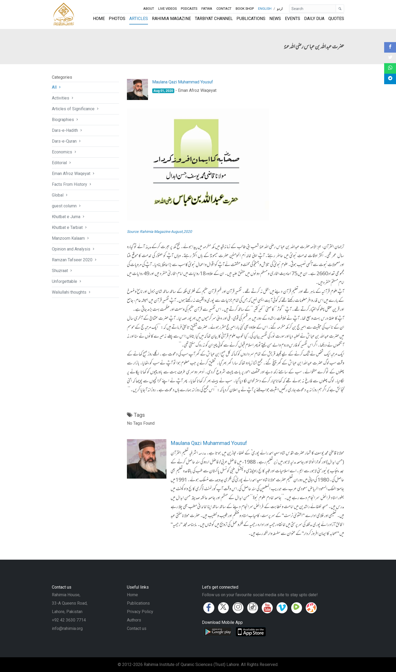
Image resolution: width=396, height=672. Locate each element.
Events (292, 18)
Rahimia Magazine (171, 18)
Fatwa (206, 9)
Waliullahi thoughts (72, 292)
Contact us (136, 628)
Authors (134, 620)
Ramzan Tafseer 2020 (75, 259)
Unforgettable (67, 281)
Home (99, 18)
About (148, 9)
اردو (280, 9)
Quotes (336, 18)
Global (60, 195)
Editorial (62, 162)
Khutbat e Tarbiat (70, 227)
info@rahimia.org (67, 628)
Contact (223, 9)
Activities (63, 98)
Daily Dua (314, 18)
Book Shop (245, 8)
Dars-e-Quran (67, 141)
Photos (117, 18)
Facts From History (72, 184)
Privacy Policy (140, 611)
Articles (138, 18)
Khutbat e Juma (69, 216)
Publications (250, 18)
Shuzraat (62, 270)
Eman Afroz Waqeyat (74, 173)
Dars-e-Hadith (67, 130)
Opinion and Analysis (74, 249)
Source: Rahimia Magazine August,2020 (159, 231)
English (264, 9)
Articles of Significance (76, 108)
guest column (67, 205)
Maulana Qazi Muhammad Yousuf (182, 81)
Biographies (65, 119)
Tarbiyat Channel (214, 18)
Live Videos (167, 9)
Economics (64, 151)
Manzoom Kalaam (71, 238)
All (57, 87)
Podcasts (189, 9)
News (275, 18)
